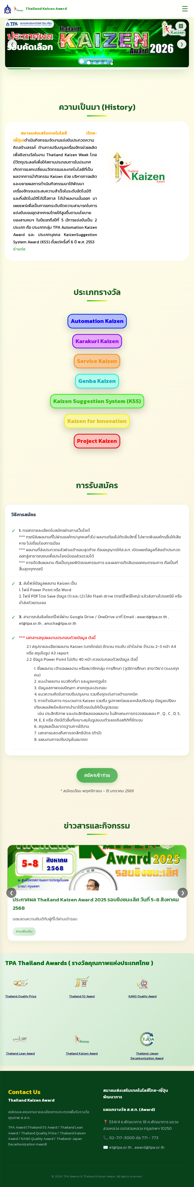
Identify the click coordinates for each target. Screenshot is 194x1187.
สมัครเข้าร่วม (97, 775)
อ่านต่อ (19, 249)
